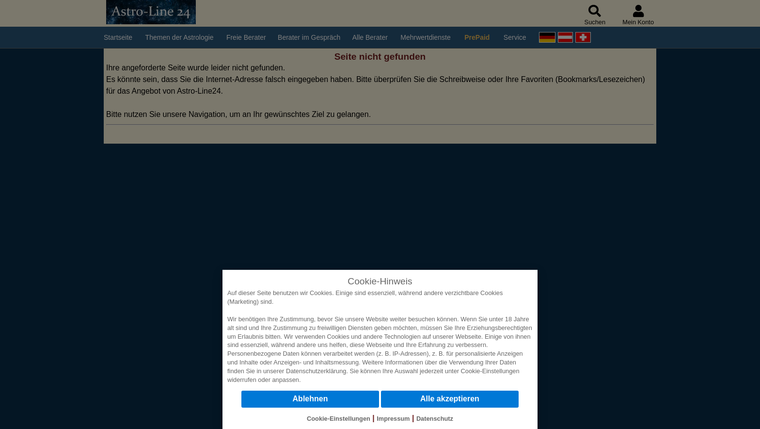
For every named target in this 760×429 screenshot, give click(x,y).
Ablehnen (310, 399)
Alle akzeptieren (449, 399)
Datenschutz (434, 418)
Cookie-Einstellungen (490, 371)
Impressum (393, 418)
